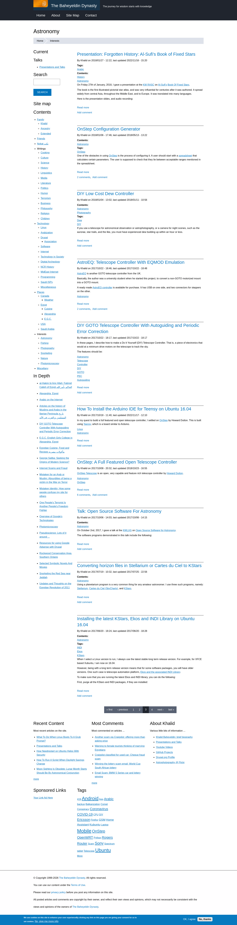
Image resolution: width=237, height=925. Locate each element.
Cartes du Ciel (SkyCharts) (103, 588)
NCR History (47, 267)
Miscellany (42, 368)
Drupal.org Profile (165, 757)
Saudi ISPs (47, 282)
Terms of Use (78, 885)
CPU (96, 814)
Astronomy (83, 81)
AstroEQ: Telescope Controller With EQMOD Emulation (130, 262)
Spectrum (109, 843)
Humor (44, 193)
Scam (91, 843)
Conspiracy (83, 809)
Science (45, 162)
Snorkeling (46, 353)
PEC (79, 376)
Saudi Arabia (47, 329)
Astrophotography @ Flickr (170, 762)
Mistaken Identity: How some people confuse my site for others (54, 492)
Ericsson (83, 819)
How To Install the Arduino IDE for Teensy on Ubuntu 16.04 (134, 409)
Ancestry (45, 128)
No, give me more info (46, 921)
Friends (41, 138)
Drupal (44, 237)
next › (160, 709)
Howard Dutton (175, 473)
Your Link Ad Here (43, 797)
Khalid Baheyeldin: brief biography (174, 737)
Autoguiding (83, 380)
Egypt (44, 305)
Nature (44, 358)
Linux (80, 429)
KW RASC (148, 84)
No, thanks (205, 919)
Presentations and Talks (52, 67)
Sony (99, 843)
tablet (80, 851)
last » (171, 709)
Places (40, 292)
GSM (102, 819)
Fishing (45, 343)
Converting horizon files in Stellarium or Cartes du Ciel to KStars (139, 565)
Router (82, 843)
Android (90, 798)
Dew (79, 220)
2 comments (83, 177)
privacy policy (58, 892)
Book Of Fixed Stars (178, 84)
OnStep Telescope (87, 473)
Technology (43, 223)
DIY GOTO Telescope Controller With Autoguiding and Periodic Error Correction (55, 428)
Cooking (45, 152)
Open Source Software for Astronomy (156, 530)
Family (40, 119)
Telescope (82, 360)
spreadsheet (185, 155)
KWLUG (127, 530)
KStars (127, 588)
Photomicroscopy (50, 363)
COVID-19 (85, 814)
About (55, 15)
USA (43, 324)
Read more (83, 107)
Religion (45, 213)
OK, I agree (189, 919)
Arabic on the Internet (51, 399)
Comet (104, 804)
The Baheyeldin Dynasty (72, 878)
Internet (45, 251)
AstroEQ (81, 273)
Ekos (80, 651)
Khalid (44, 123)
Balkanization (93, 804)
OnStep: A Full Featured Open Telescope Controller (127, 462)
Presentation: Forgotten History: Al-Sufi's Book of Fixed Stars (136, 54)
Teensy (87, 424)
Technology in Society (52, 256)
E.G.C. (48, 319)
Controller (82, 364)
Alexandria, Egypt (48, 393)
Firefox (94, 820)
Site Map (72, 15)
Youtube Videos (164, 747)
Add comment (84, 112)
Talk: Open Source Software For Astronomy (119, 511)
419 (79, 799)
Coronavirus (99, 809)
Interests (54, 41)
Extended (46, 133)
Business (45, 203)
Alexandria (50, 314)
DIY (79, 224)
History (81, 77)
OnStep (81, 152)
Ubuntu (103, 850)
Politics (44, 188)
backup (81, 804)
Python (97, 837)
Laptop (104, 824)
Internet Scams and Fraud (53, 468)
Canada (45, 296)
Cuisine (48, 309)
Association (50, 241)
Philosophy (46, 208)
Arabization (47, 232)
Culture (45, 157)
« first (109, 709)
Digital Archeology (50, 261)
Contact (91, 15)
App (101, 799)
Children (45, 218)
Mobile (84, 831)
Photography (84, 212)
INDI (79, 647)
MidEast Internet (49, 272)
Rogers (107, 837)
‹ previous (122, 709)
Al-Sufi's (162, 84)
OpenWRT (85, 837)
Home (40, 15)
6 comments (83, 495)
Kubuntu (94, 824)
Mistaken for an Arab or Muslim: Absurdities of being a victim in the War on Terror (55, 478)
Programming (48, 277)
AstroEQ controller (102, 287)
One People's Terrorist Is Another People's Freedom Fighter (53, 506)
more (36, 779)
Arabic (80, 69)
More (80, 856)
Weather (48, 300)
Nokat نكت (42, 143)
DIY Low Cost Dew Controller (105, 193)
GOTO (80, 372)
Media (44, 178)
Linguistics (46, 173)
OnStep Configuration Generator (108, 129)
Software (45, 246)
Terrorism (46, 198)
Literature (46, 183)
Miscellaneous (48, 287)
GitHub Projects (164, 752)
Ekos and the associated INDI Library (160, 672)
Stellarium (82, 588)
